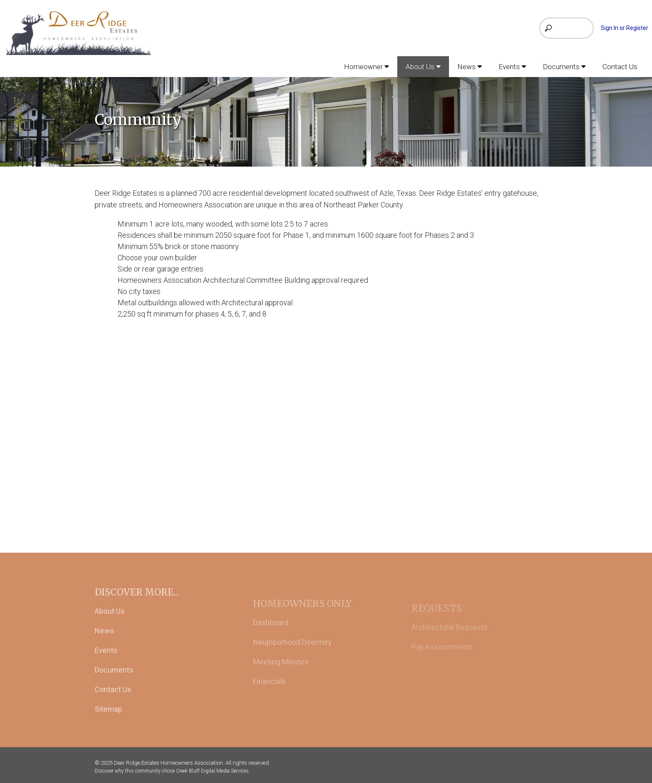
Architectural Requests (449, 636)
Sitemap (108, 717)
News (104, 639)
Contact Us (113, 697)
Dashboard (270, 633)
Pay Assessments (441, 656)
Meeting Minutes (281, 672)
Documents (114, 678)
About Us (110, 619)
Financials (269, 692)
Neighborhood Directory (292, 652)
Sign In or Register (624, 28)
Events (106, 658)
